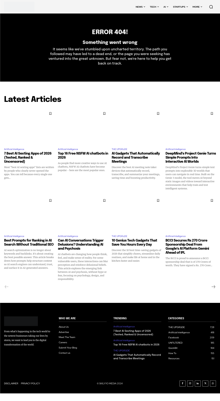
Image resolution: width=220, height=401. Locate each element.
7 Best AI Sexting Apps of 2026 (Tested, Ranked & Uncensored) (28, 164)
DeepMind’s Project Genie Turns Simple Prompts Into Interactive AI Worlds (191, 164)
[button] (211, 7)
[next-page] (213, 294)
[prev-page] (6, 294)
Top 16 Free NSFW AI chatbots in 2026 (136, 352)
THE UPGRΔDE (121, 155)
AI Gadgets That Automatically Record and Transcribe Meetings (136, 164)
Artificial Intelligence (16, 155)
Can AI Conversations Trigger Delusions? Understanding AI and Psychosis (80, 252)
